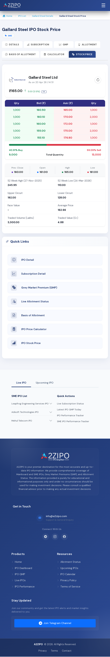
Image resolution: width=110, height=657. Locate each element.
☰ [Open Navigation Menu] (103, 5)
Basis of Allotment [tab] (20, 54)
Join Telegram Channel (55, 623)
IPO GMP (18, 574)
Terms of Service (68, 587)
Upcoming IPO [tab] (44, 383)
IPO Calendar (66, 574)
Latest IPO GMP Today (69, 409)
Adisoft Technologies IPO (25, 412)
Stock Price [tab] (83, 54)
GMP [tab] (64, 44)
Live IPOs (18, 580)
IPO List (22, 16)
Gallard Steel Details (42, 16)
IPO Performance (23, 587)
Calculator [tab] (54, 54)
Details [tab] (12, 44)
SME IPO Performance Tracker (73, 421)
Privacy (42, 650)
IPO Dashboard (21, 568)
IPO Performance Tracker (70, 415)
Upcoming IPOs (67, 568)
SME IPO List (19, 396)
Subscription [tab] (38, 44)
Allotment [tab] (88, 44)
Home (7, 16)
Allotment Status (69, 562)
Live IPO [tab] (21, 383)
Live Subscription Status (70, 404)
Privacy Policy (66, 580)
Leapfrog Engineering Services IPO (30, 404)
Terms (54, 650)
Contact (67, 650)
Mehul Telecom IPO (21, 421)
